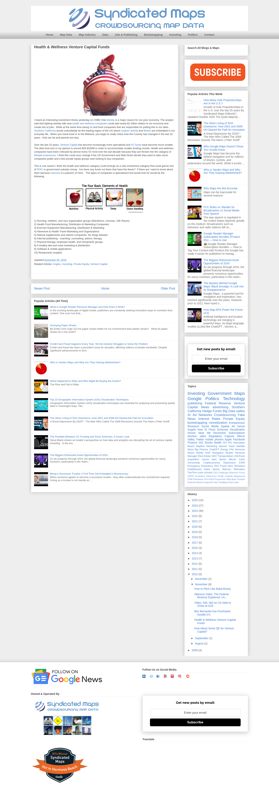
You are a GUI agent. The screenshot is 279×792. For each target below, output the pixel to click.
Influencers (211, 476)
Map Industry (87, 34)
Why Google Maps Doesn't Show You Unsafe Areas (223, 148)
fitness (147, 130)
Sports (216, 469)
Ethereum (233, 472)
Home (49, 34)
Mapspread (239, 476)
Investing (175, 34)
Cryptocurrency (211, 462)
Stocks (209, 442)
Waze (191, 449)
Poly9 (211, 479)
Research (193, 426)
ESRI (242, 462)
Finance (192, 442)
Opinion (223, 446)
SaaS (232, 446)
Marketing (212, 446)
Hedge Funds (212, 411)
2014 (195, 553)
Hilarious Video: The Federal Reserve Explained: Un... (211, 596)
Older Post (168, 288)
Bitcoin (232, 459)
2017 (195, 542)
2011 (195, 569)
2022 (195, 516)
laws (214, 459)
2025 (195, 500)
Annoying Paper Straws (63, 325)
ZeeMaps (223, 482)
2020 (195, 526)
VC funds (136, 145)
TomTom (192, 472)
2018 (195, 537)
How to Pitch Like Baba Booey (212, 588)
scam (200, 472)
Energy (224, 449)
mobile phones (214, 439)
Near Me (204, 432)
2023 (195, 510)
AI (189, 415)
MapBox (200, 446)
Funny (242, 472)
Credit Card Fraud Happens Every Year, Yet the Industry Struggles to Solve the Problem (99, 343)
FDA (216, 466)
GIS (201, 442)
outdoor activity (129, 130)
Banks (222, 459)
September (202, 638)
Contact (209, 34)
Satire (207, 469)
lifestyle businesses (45, 155)
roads (236, 482)
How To (202, 429)
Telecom (226, 469)
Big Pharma (201, 449)
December (201, 578)
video (203, 436)
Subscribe (216, 368)
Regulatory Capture (221, 436)
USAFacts (239, 456)
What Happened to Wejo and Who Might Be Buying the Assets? (85, 381)
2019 (195, 531)
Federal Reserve (218, 403)
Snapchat (208, 482)
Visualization (237, 429)
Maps (239, 393)
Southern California (45, 130)
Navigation (218, 452)
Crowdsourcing (225, 415)
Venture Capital (68, 145)
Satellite (240, 446)
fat (91, 127)
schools (208, 472)
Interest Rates (209, 419)
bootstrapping (197, 423)
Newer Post (42, 288)
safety (240, 411)
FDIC (40, 169)
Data (105, 34)
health (217, 442)
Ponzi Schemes (218, 429)
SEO (214, 456)
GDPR (191, 476)
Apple (228, 439)
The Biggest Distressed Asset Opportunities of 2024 (79, 455)
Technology (234, 398)
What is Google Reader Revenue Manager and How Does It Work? (87, 306)
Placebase (198, 479)
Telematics (239, 469)
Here (230, 466)
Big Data (229, 411)
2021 (195, 521)
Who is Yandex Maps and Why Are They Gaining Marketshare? (85, 362)
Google (195, 398)
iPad (230, 482)
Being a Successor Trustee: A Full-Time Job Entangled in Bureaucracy (89, 473)
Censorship (194, 462)
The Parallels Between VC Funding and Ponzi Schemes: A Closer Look (89, 436)
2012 (195, 563)
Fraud (223, 466)
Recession (219, 432)
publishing (195, 403)
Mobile (199, 452)
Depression (229, 462)
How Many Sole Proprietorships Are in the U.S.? (223, 102)
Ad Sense (238, 426)
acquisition (193, 459)
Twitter (200, 439)
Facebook (239, 439)
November (201, 584)
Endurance (207, 466)
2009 (195, 650)
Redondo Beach (195, 482)
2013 (195, 558)
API (225, 442)
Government (220, 393)
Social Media (210, 426)
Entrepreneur (237, 422)
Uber (216, 482)
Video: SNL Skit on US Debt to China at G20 (212, 604)
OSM (190, 479)
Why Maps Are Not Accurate (221, 188)
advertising (220, 407)
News (205, 407)
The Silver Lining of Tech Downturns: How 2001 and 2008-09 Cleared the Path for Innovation (101, 418)
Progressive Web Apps (225, 479)
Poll (206, 479)
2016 (195, 547)
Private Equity (81, 264)
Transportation (225, 456)
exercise (55, 173)
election (192, 436)
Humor (192, 432)
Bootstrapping (153, 34)
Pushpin (241, 479)
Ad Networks (202, 415)
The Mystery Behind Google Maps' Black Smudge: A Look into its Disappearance (224, 286)
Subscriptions (237, 432)
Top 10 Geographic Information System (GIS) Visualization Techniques (89, 399)
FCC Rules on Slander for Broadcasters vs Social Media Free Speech (221, 210)
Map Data (66, 34)
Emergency (194, 466)
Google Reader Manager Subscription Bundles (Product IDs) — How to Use (222, 237)
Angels (57, 264)
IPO (230, 442)
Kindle (221, 476)
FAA (231, 449)
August (199, 643)
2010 (195, 574)
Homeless (239, 466)
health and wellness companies (89, 123)
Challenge (223, 472)
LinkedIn (229, 476)
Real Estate (204, 456)
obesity (111, 120)
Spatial (225, 426)
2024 (195, 505)
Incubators (200, 476)
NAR (207, 452)
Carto (242, 459)
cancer (205, 459)
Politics (193, 34)
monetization (218, 423)
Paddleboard (194, 469)
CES (215, 472)
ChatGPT (214, 449)
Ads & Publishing (126, 34)
